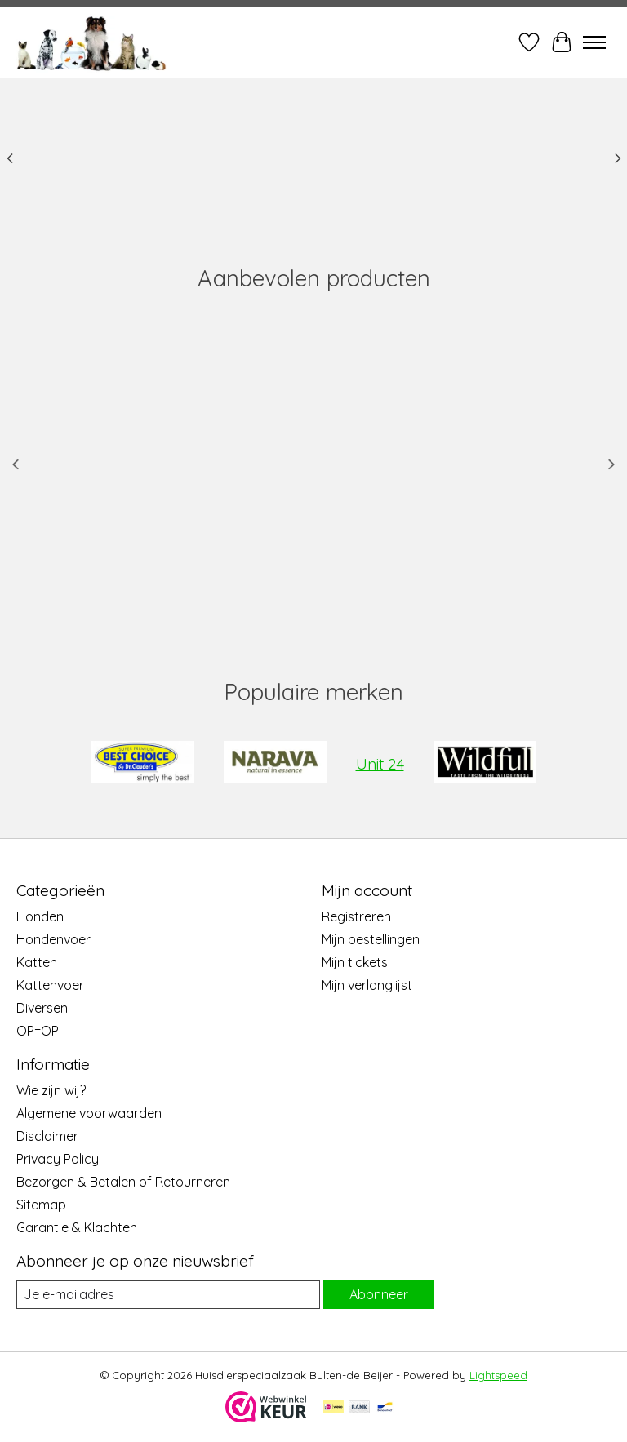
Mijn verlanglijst (367, 985)
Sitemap (41, 1204)
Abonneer (378, 1294)
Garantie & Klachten (76, 1227)
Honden (40, 916)
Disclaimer (47, 1136)
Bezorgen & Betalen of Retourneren (123, 1182)
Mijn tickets (355, 962)
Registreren (356, 916)
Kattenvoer (50, 985)
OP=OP (37, 1031)
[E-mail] (168, 1294)
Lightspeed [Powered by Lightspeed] (498, 1375)
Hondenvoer (53, 939)
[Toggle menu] (594, 42)
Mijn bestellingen (371, 939)
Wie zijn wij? (51, 1090)
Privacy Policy (57, 1159)
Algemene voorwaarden (89, 1113)
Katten (36, 962)
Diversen (42, 1008)
